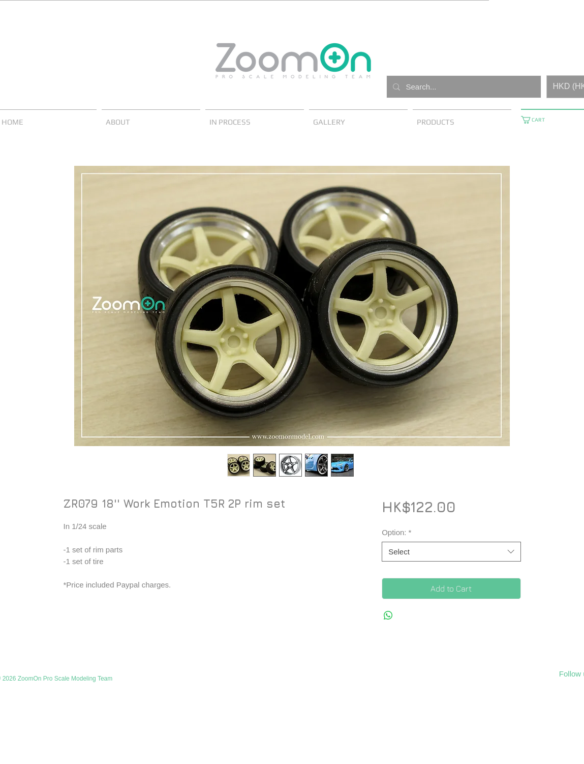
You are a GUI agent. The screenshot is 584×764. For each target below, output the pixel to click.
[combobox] (451, 552)
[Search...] (462, 87)
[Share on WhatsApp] (388, 615)
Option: (396, 532)
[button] (536, 120)
